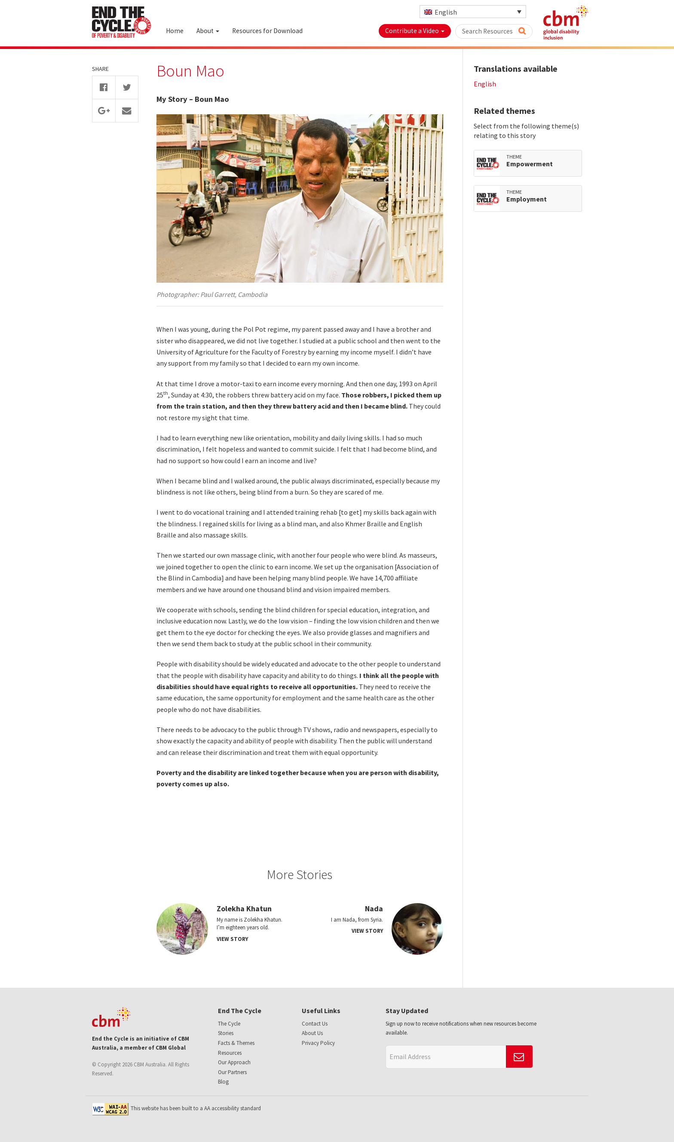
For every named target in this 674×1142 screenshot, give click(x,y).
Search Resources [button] (494, 31)
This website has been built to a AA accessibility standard (176, 1108)
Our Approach (234, 1062)
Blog (223, 1081)
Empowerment (529, 164)
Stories (225, 1033)
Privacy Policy (318, 1043)
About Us (312, 1033)
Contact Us (315, 1023)
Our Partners (232, 1072)
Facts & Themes (236, 1043)
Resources (230, 1053)
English (485, 83)
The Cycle (229, 1023)
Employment (526, 199)
